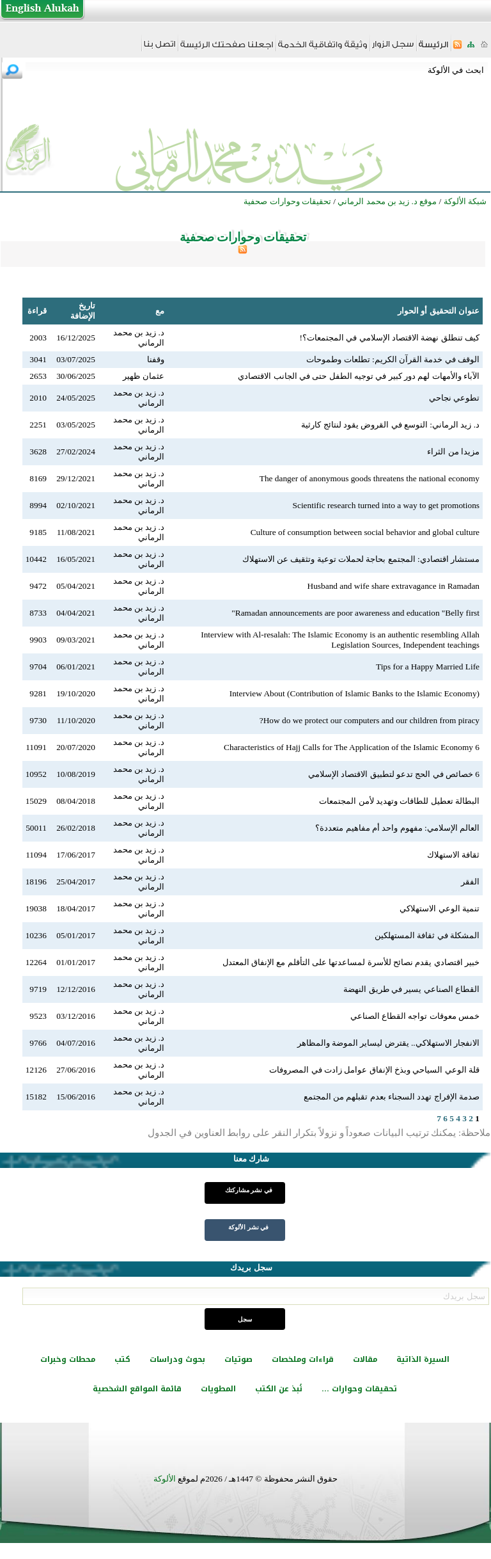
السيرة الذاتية (422, 1359)
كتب (122, 1359)
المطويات (218, 1389)
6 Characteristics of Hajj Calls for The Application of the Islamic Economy (351, 747)
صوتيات (238, 1359)
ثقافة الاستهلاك (453, 854)
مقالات (365, 1359)
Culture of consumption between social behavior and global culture (365, 532)
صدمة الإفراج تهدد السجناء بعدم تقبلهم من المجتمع (391, 1096)
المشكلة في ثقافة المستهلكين (427, 935)
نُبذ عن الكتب (278, 1389)
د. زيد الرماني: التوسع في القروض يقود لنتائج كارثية (390, 424)
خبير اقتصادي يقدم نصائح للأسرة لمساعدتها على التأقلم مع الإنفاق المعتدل (350, 962)
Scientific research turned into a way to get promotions (386, 505)
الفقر (470, 881)
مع (159, 311)
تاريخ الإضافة (82, 311)
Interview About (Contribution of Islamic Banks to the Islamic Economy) (354, 693)
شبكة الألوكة (465, 201)
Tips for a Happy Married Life (427, 666)
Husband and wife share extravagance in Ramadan (393, 586)
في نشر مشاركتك (248, 1190)
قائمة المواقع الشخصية (137, 1389)
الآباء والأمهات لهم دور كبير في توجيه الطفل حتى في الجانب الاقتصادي (358, 376)
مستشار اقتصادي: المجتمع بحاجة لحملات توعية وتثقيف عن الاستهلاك (360, 559)
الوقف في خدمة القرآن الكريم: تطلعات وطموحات (392, 359)
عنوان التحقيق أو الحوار (438, 311)
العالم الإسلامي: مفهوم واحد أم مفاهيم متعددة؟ (397, 828)
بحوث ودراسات (177, 1359)
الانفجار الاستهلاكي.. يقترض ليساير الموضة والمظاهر (388, 1043)
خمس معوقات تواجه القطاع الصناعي (414, 1016)
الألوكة (164, 1478)
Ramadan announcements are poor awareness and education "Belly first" (355, 613)
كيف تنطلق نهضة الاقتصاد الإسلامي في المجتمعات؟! (389, 337)
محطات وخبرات (67, 1359)
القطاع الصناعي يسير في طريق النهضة (411, 989)
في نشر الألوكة (248, 1227)
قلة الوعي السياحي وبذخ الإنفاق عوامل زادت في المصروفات (374, 1070)
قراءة (37, 311)
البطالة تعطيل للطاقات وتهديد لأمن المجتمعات (399, 801)
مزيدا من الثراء (453, 451)
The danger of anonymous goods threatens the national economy (369, 478)
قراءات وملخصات (303, 1359)
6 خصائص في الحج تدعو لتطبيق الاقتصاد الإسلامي (393, 774)
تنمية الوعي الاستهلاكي (439, 908)
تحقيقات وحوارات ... (359, 1389)
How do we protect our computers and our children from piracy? (369, 720)
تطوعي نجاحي (454, 398)
